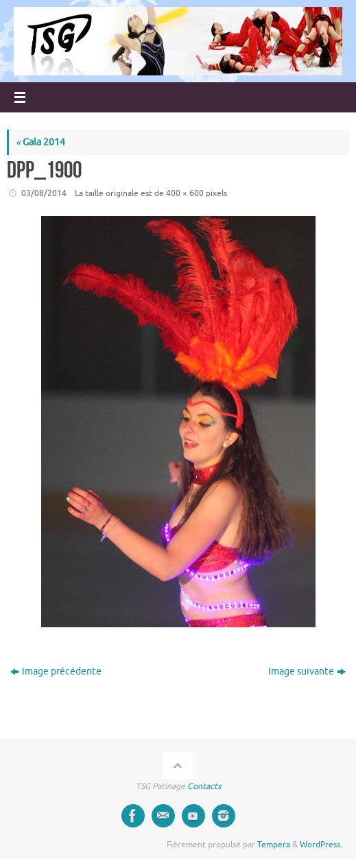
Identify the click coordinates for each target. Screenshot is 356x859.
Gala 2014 (40, 142)
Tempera (273, 844)
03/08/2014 (44, 193)
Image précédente (56, 671)
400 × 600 (185, 193)
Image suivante (307, 671)
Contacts (204, 786)
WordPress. (321, 844)
